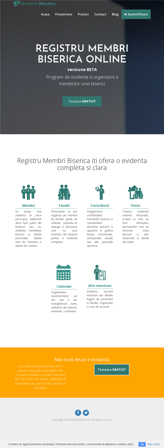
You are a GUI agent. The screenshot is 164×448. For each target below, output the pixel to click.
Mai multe (153, 444)
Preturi (83, 14)
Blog (115, 14)
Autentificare (136, 14)
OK (142, 444)
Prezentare (63, 14)
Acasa (45, 14)
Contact (100, 14)
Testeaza (82, 101)
